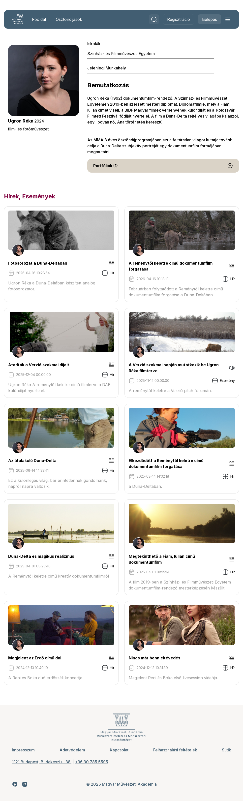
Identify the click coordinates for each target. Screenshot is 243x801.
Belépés (209, 19)
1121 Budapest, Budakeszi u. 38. (41, 761)
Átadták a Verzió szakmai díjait (38, 364)
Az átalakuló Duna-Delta (32, 460)
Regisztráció (178, 19)
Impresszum (23, 749)
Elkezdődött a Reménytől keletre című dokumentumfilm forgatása (166, 463)
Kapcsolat (119, 749)
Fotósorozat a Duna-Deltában (37, 263)
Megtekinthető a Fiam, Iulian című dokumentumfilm (162, 559)
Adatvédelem (72, 749)
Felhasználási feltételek (175, 749)
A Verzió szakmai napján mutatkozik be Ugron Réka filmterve (174, 367)
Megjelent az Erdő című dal (34, 657)
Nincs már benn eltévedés (154, 657)
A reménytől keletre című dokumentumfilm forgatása (171, 266)
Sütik (226, 749)
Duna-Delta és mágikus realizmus (41, 556)
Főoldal (39, 19)
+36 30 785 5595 (91, 761)
